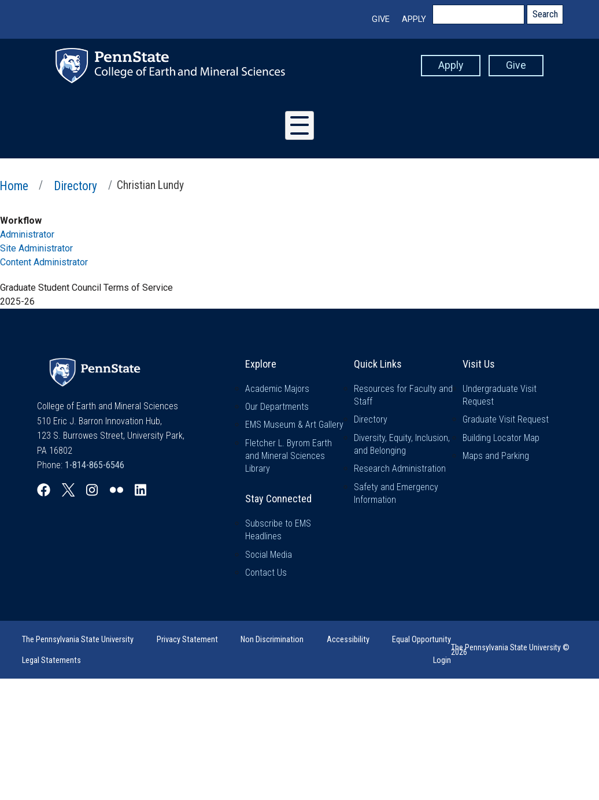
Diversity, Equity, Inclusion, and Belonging (402, 444)
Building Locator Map (501, 437)
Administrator (27, 234)
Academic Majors (277, 388)
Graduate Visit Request (506, 419)
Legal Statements (51, 660)
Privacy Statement (187, 640)
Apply (414, 19)
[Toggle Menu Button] (299, 125)
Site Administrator (36, 248)
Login (442, 660)
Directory (75, 186)
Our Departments (277, 406)
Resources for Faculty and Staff (403, 395)
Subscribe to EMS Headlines (278, 530)
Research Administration (400, 468)
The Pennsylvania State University (78, 640)
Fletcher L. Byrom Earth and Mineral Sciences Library (288, 456)
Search (545, 14)
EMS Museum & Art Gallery (294, 424)
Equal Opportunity (421, 640)
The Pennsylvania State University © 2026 (510, 649)
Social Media (268, 554)
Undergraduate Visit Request (500, 395)
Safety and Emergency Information (396, 493)
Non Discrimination (272, 640)
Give (381, 19)
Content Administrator (44, 262)
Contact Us (266, 572)
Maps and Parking (496, 455)
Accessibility (348, 640)
